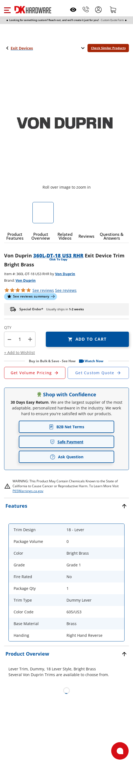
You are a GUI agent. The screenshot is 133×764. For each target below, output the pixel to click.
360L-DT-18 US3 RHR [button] (58, 255)
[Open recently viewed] (73, 9)
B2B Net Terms (66, 426)
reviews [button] (66, 290)
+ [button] (30, 339)
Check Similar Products (108, 48)
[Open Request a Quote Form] (34, 373)
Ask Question (66, 457)
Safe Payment (66, 441)
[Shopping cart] (113, 9)
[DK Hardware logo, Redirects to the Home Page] (32, 9)
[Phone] (86, 9)
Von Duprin (65, 273)
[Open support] (120, 751)
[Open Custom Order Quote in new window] (98, 373)
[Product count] (19, 339)
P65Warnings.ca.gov (28, 491)
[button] (7, 9)
